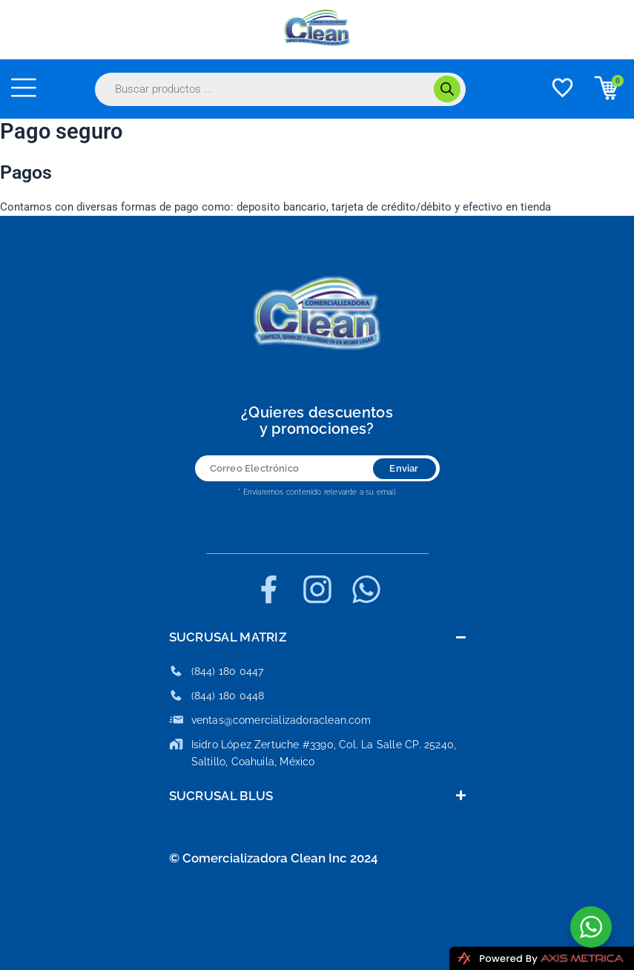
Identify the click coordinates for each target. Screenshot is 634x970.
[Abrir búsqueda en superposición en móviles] (280, 89)
